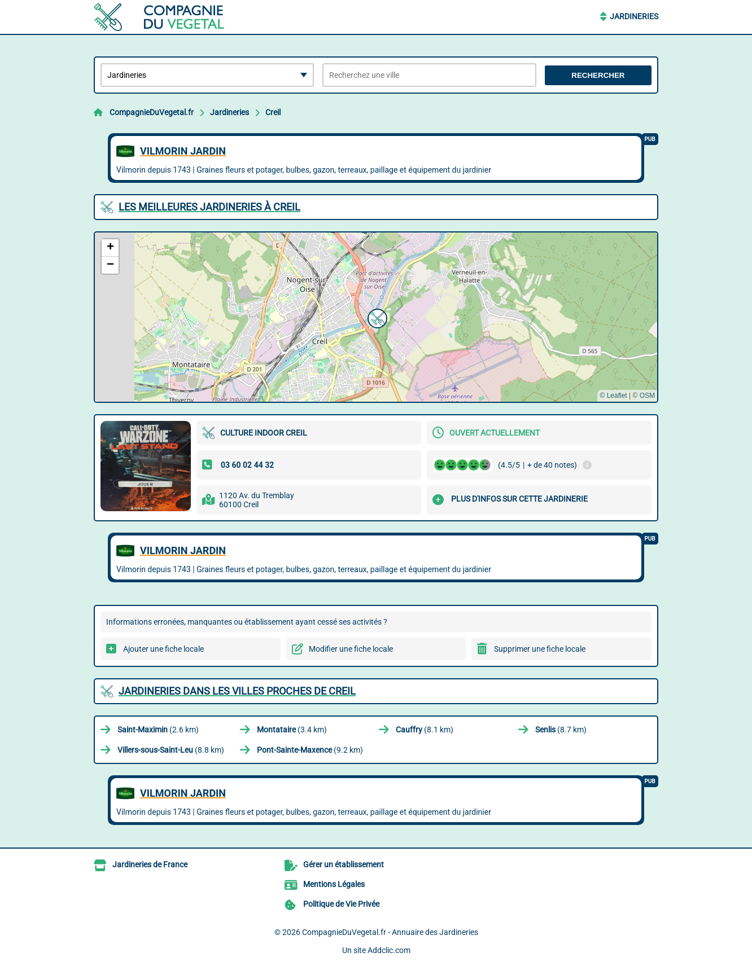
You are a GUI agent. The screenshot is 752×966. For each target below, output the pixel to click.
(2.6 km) (158, 729)
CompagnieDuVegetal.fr (152, 112)
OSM (647, 395)
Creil (273, 112)
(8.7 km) (561, 729)
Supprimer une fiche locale (539, 648)
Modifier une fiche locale (351, 648)
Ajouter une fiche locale (163, 648)
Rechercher (597, 75)
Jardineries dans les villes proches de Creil (237, 691)
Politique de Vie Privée (341, 903)
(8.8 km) (170, 749)
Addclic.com (389, 950)
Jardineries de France (149, 864)
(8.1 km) (424, 729)
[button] (376, 317)
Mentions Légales (334, 884)
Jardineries (634, 16)
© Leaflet (613, 395)
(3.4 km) (292, 729)
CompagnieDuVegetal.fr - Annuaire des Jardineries (390, 932)
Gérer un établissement (343, 864)
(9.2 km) (310, 749)
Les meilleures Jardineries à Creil (209, 207)
